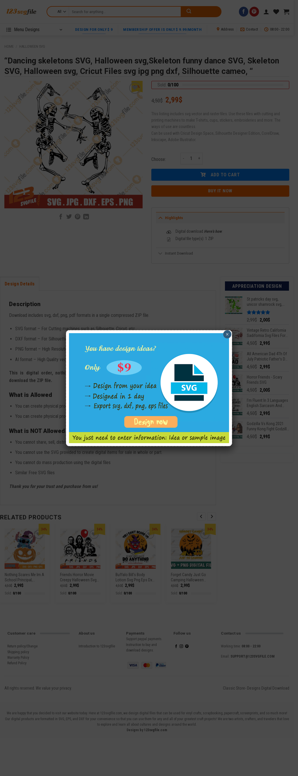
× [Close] (227, 334)
